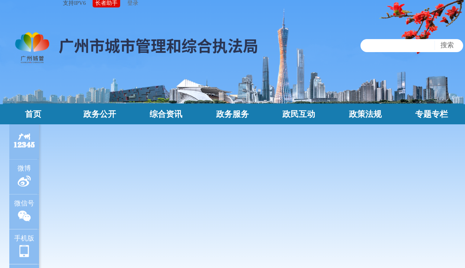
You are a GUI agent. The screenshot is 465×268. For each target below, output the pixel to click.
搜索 (447, 45)
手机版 (24, 246)
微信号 (24, 211)
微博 (24, 176)
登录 (132, 3)
